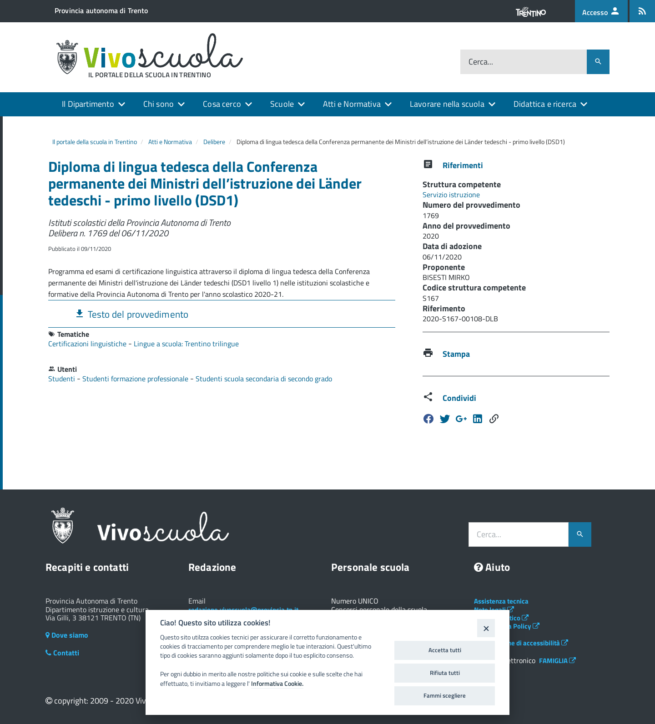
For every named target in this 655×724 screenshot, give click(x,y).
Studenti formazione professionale (136, 378)
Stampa (456, 354)
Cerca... (481, 62)
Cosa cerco (222, 104)
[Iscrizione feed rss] (642, 11)
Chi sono (158, 104)
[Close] (486, 628)
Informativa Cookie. (277, 683)
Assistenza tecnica (501, 601)
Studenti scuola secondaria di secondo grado (264, 378)
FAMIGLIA (557, 660)
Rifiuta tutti (445, 672)
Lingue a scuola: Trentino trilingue (186, 343)
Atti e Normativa (352, 104)
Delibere (214, 141)
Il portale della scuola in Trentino (94, 141)
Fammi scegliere (444, 695)
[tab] (221, 314)
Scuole (282, 104)
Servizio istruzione (451, 194)
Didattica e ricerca (545, 104)
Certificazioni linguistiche (88, 343)
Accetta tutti (444, 649)
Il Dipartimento (88, 104)
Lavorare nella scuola (447, 104)
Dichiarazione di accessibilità (521, 643)
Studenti (62, 378)
